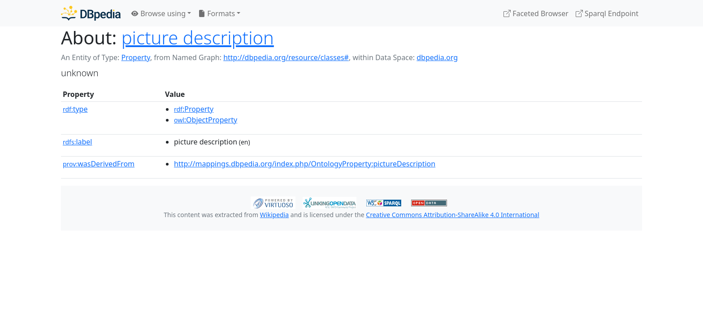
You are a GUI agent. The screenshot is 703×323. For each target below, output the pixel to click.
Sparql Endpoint (607, 13)
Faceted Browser (535, 13)
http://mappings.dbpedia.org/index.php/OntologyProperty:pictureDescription (304, 164)
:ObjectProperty (205, 120)
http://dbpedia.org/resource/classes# (286, 57)
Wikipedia (274, 214)
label (77, 142)
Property (135, 57)
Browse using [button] (158, 13)
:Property (193, 109)
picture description (198, 37)
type (75, 109)
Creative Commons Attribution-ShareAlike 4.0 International (452, 214)
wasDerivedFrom (99, 164)
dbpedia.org (437, 57)
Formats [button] (216, 13)
